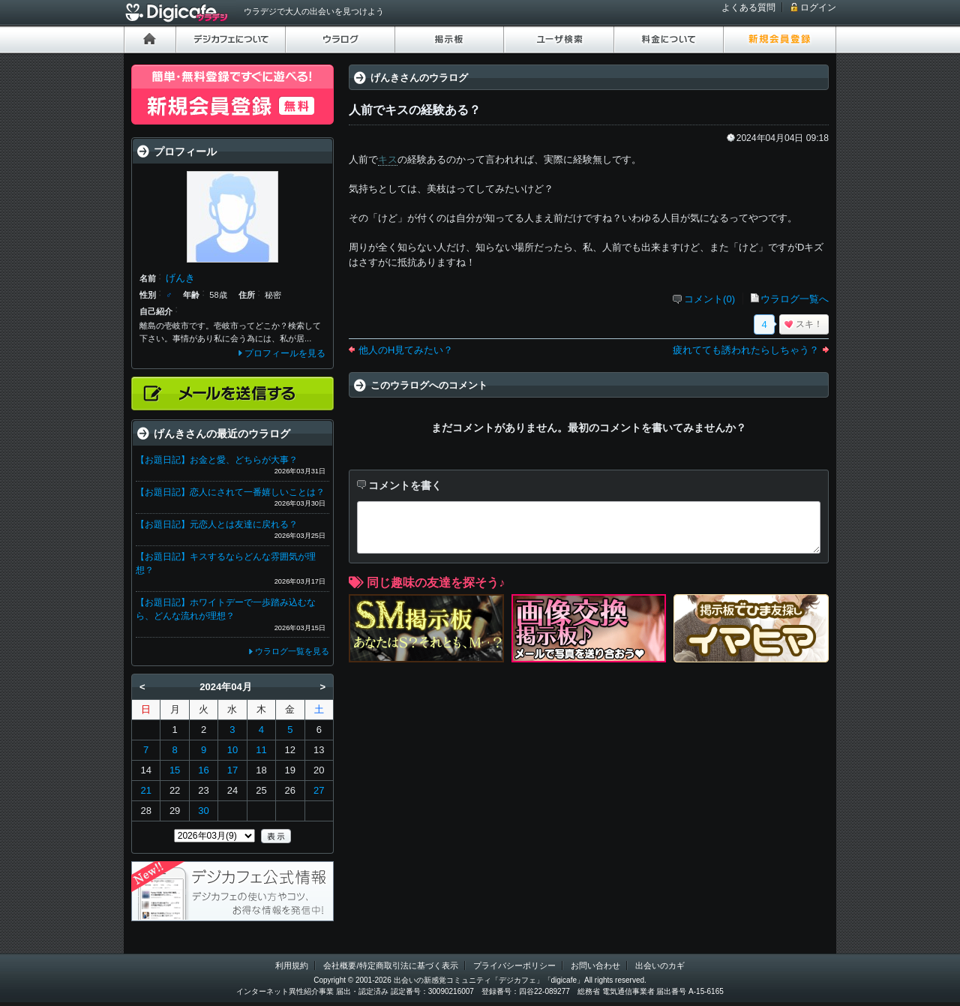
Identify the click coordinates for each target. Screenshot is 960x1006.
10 (232, 749)
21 (145, 790)
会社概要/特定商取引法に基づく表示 (390, 965)
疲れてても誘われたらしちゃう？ (746, 350)
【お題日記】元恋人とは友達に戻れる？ (217, 524)
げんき (180, 278)
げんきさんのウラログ (419, 77)
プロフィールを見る (285, 353)
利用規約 (291, 965)
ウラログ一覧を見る (292, 651)
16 (203, 770)
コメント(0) (709, 299)
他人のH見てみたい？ (405, 350)
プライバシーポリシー (514, 965)
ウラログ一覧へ (794, 299)
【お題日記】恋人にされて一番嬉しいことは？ (230, 492)
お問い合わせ (595, 965)
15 (175, 770)
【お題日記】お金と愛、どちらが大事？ (217, 460)
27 (319, 790)
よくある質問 (749, 7)
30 (203, 810)
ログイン (818, 7)
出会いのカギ (660, 965)
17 (232, 770)
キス (388, 159)
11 (261, 749)
